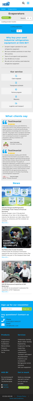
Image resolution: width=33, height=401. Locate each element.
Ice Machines (5, 350)
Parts (3, 352)
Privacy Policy (21, 396)
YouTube (6, 387)
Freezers (4, 348)
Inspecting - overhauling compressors (22, 350)
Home (3, 9)
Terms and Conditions (16, 398)
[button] (23, 3)
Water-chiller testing (25, 342)
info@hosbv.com (12, 326)
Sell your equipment (24, 367)
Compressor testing (24, 340)
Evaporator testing (24, 346)
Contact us (23, 387)
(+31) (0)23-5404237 (13, 322)
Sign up (27, 309)
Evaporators (12, 9)
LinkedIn (5, 385)
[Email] (11, 309)
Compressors (5, 340)
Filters (6, 18)
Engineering (21, 344)
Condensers (5, 344)
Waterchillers (5, 346)
